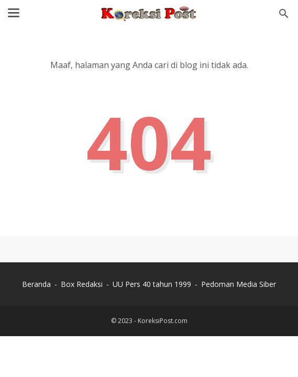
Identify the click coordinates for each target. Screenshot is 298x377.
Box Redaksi (82, 284)
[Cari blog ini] (284, 13)
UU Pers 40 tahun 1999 (152, 284)
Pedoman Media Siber (238, 284)
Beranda (36, 284)
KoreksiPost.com (162, 320)
